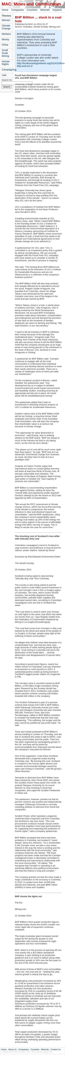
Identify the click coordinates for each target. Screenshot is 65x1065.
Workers (6, 34)
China (5, 44)
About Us (12, 1049)
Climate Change (6, 27)
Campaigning (7, 69)
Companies (17, 10)
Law (4, 75)
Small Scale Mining (5, 53)
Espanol (57, 10)
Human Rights (6, 63)
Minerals (45, 10)
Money (5, 39)
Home (5, 10)
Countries (32, 10)
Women (6, 20)
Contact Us (56, 1049)
